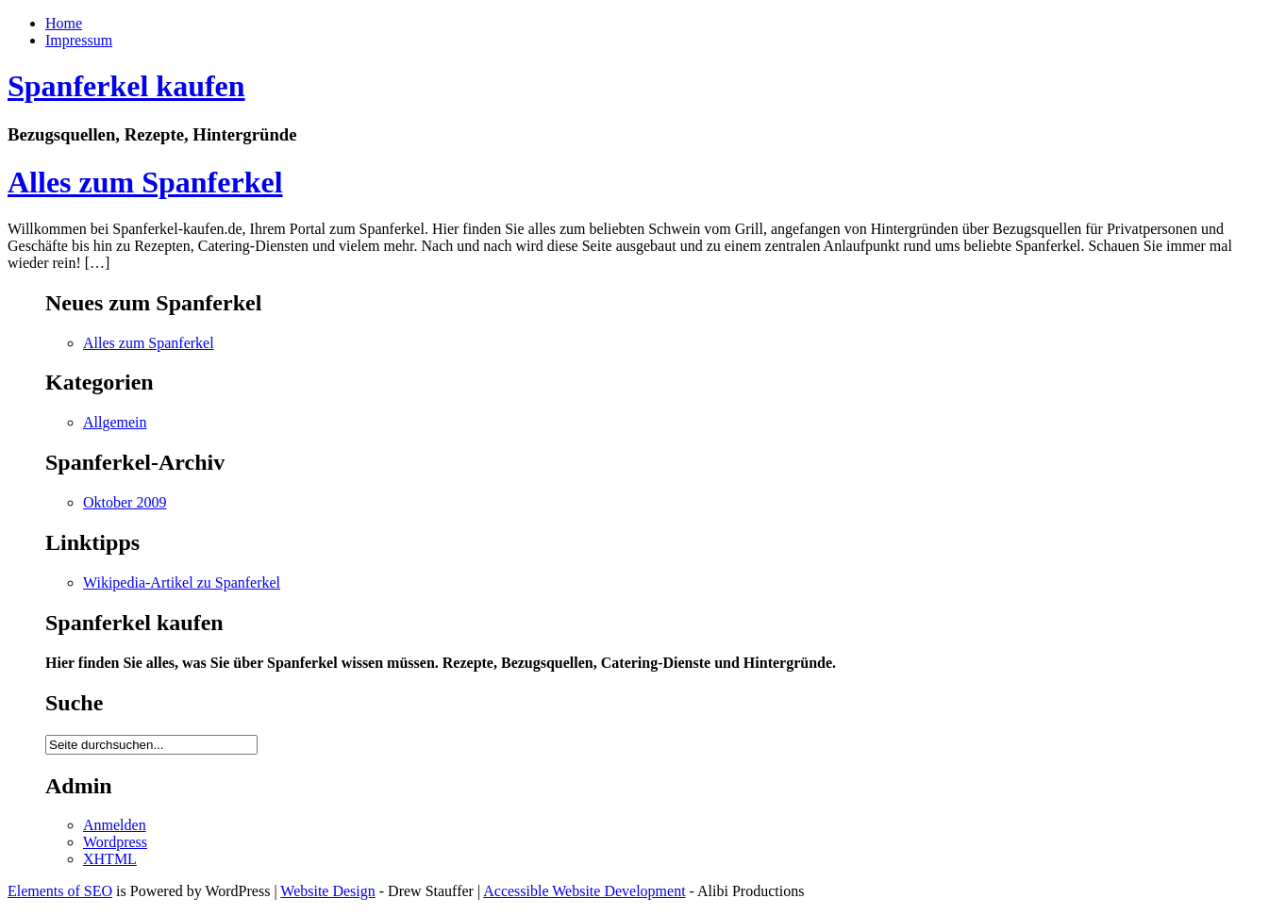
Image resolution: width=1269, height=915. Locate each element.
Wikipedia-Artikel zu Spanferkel (181, 582)
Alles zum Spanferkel (145, 182)
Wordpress (115, 842)
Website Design (327, 891)
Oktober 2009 (124, 502)
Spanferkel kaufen (126, 86)
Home (63, 23)
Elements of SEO (60, 891)
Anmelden (114, 825)
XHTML (110, 859)
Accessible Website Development (584, 891)
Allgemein (115, 422)
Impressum (78, 40)
